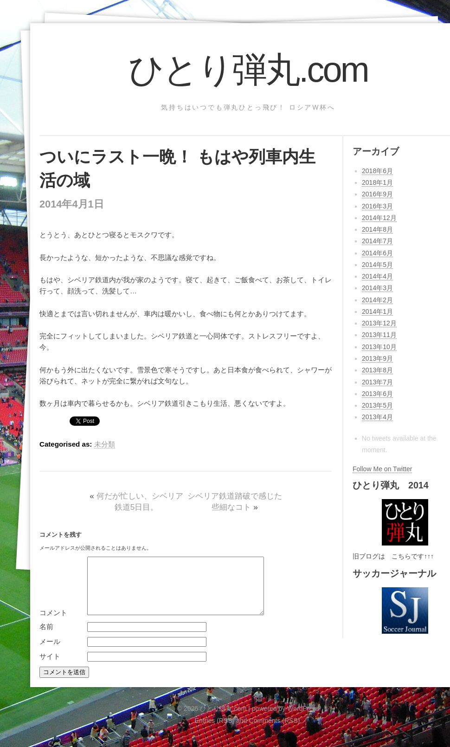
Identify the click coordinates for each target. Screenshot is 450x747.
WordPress (303, 719)
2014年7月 (377, 241)
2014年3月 (377, 288)
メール (49, 652)
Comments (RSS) (274, 731)
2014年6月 (377, 253)
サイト (49, 667)
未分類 (104, 444)
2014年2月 (377, 300)
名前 (46, 638)
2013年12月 (379, 323)
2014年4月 (377, 276)
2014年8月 (377, 229)
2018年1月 (377, 182)
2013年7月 (377, 382)
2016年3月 (377, 206)
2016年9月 (377, 194)
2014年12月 (379, 217)
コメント (53, 624)
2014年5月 (377, 264)
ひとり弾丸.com (248, 69)
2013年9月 (377, 358)
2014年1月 (377, 311)
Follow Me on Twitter (382, 469)
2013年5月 (377, 405)
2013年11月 (379, 334)
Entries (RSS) (215, 731)
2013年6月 (377, 393)
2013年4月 (377, 417)
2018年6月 (377, 171)
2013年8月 (377, 370)
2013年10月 (379, 347)
